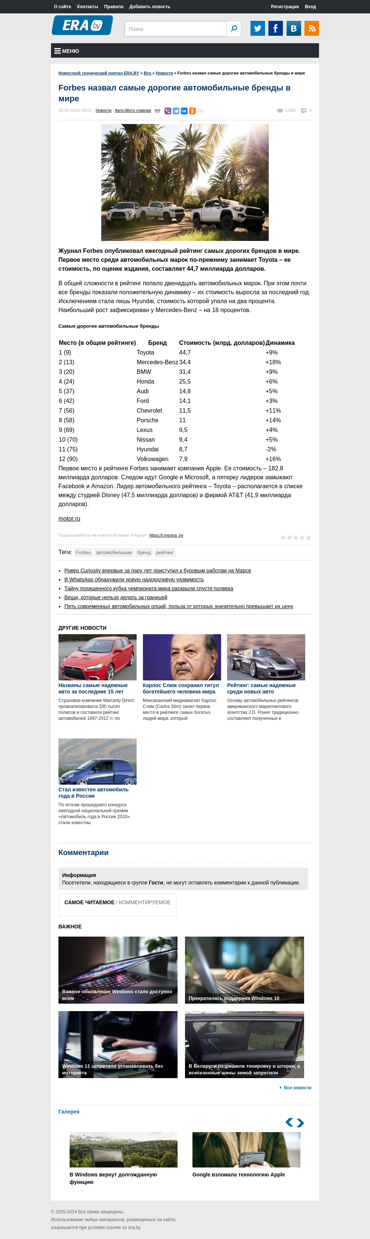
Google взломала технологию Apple (246, 1155)
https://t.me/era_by (166, 535)
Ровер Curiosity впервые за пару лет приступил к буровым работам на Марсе (157, 571)
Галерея (69, 1112)
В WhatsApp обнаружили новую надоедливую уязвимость (134, 579)
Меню (66, 51)
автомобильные (114, 552)
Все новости (298, 1088)
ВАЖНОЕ (70, 927)
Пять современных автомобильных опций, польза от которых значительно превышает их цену (178, 606)
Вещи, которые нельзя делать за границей (116, 597)
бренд (144, 552)
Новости (104, 110)
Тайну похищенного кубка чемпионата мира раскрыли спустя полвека (148, 588)
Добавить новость (149, 6)
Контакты (87, 6)
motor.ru (69, 518)
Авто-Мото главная (133, 110)
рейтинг (165, 552)
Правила (114, 6)
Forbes (83, 552)
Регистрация (285, 6)
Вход (310, 6)
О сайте (62, 6)
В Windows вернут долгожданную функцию (124, 1158)
